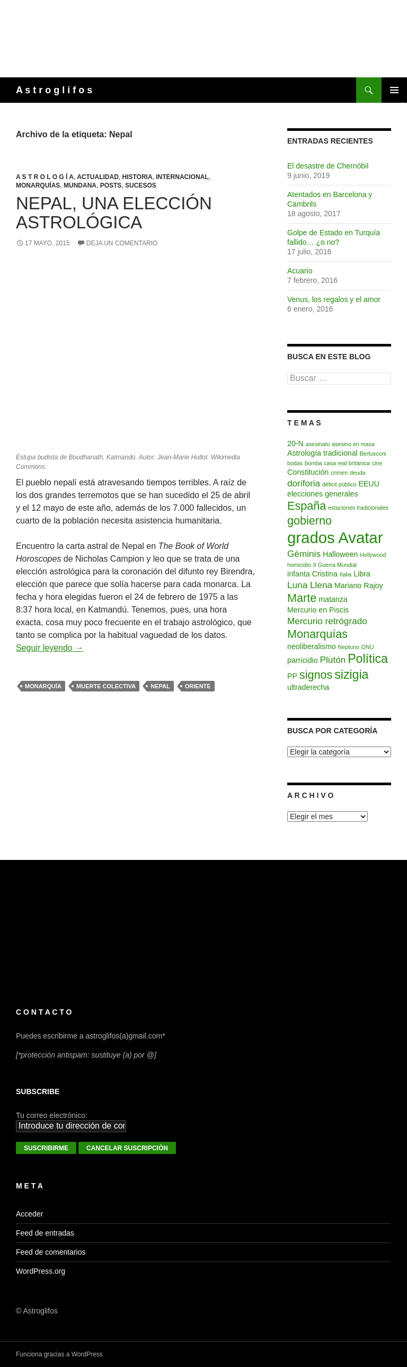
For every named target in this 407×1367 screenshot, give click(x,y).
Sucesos (140, 185)
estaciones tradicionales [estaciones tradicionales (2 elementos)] (358, 507)
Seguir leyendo (49, 647)
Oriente (198, 686)
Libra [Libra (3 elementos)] (361, 574)
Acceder (29, 1214)
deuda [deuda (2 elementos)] (358, 472)
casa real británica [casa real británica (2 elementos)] (346, 463)
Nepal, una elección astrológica (114, 212)
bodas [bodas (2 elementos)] (295, 463)
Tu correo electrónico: (51, 1115)
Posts (111, 185)
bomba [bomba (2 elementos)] (313, 463)
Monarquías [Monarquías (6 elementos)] (317, 634)
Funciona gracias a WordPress (59, 1354)
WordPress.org (40, 1271)
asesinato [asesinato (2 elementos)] (318, 444)
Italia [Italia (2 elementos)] (346, 574)
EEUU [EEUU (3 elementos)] (368, 484)
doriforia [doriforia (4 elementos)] (303, 483)
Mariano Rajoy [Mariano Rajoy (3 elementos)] (358, 585)
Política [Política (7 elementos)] (368, 658)
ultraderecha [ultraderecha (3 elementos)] (308, 687)
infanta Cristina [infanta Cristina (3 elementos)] (312, 574)
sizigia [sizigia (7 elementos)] (351, 674)
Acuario (299, 271)
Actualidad (98, 177)
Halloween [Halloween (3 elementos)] (340, 554)
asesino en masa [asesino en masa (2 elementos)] (353, 444)
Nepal (160, 686)
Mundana (80, 185)
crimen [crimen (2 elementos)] (339, 472)
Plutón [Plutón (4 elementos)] (333, 659)
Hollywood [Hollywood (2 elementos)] (373, 555)
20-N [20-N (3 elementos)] (295, 443)
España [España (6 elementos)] (306, 505)
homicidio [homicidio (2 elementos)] (299, 565)
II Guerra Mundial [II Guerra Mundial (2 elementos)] (335, 565)
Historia (137, 177)
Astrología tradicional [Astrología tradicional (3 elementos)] (322, 453)
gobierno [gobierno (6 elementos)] (309, 520)
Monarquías (38, 185)
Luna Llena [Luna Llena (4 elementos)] (309, 585)
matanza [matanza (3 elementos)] (333, 599)
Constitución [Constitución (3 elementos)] (308, 472)
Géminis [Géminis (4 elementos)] (304, 553)
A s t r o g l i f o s (54, 90)
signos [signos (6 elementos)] (315, 674)
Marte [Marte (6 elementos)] (301, 598)
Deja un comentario (121, 243)
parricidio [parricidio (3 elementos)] (302, 660)
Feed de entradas (45, 1233)
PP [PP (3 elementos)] (292, 676)
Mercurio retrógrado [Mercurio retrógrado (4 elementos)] (327, 621)
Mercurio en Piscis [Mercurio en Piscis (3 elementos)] (318, 610)
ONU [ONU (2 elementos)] (367, 647)
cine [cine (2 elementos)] (377, 463)
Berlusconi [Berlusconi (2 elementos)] (373, 453)
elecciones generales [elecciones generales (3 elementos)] (322, 494)
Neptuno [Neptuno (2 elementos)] (348, 647)
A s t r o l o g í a (45, 177)
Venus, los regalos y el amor (334, 299)
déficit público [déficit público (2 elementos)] (339, 484)
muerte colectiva (106, 686)
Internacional (182, 177)
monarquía (43, 686)
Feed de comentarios (51, 1252)
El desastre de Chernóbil (327, 166)
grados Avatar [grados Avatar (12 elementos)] (335, 537)
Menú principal (394, 90)
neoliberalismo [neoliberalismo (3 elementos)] (311, 646)
